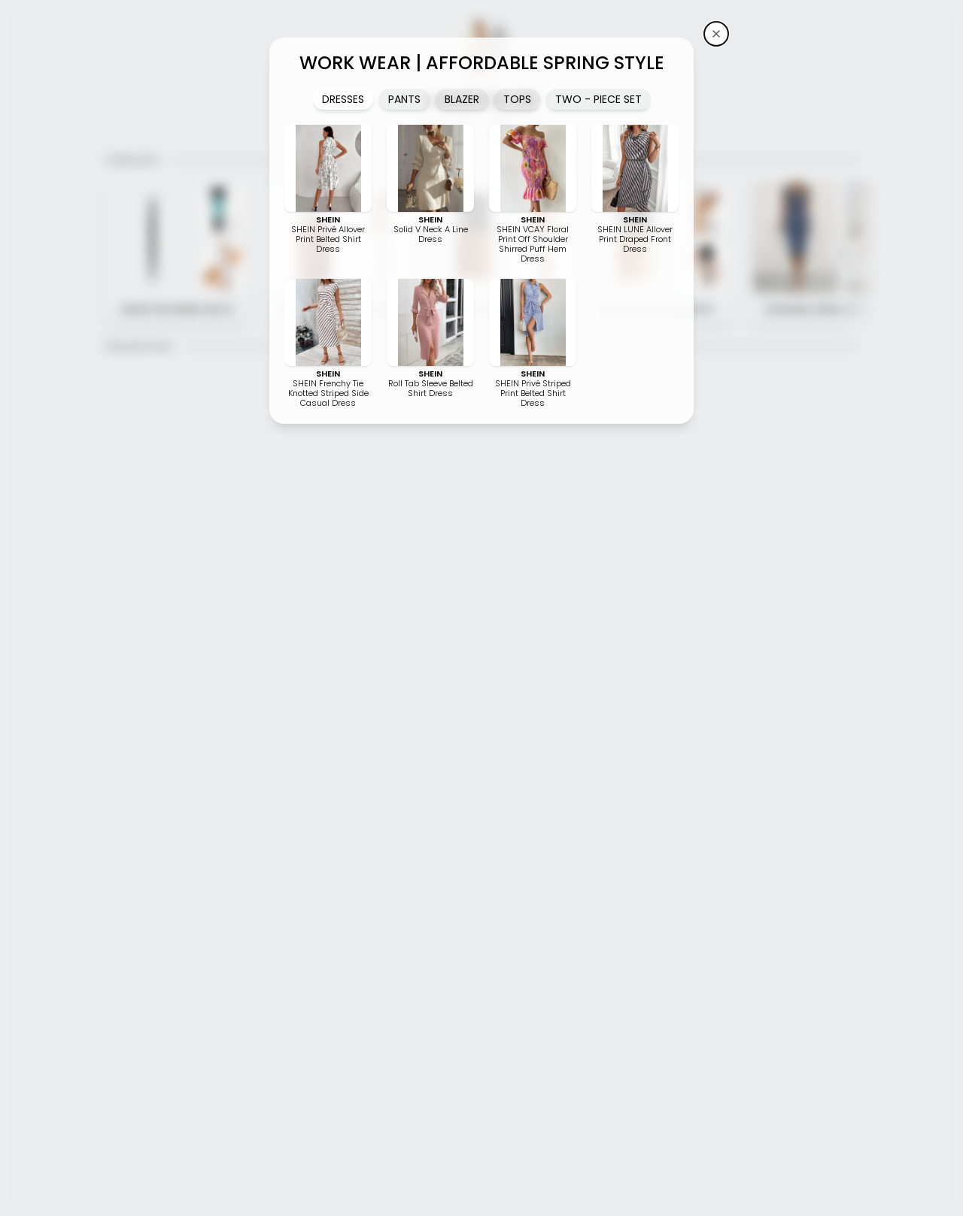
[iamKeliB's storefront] (716, 34)
